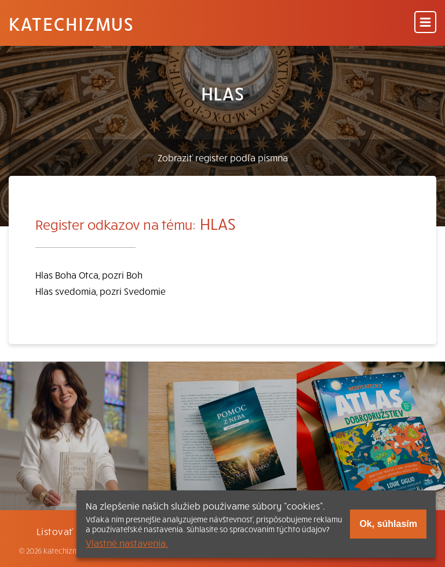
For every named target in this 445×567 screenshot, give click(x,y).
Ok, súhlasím (388, 524)
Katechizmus (71, 23)
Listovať (55, 531)
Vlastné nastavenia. (127, 542)
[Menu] (425, 23)
